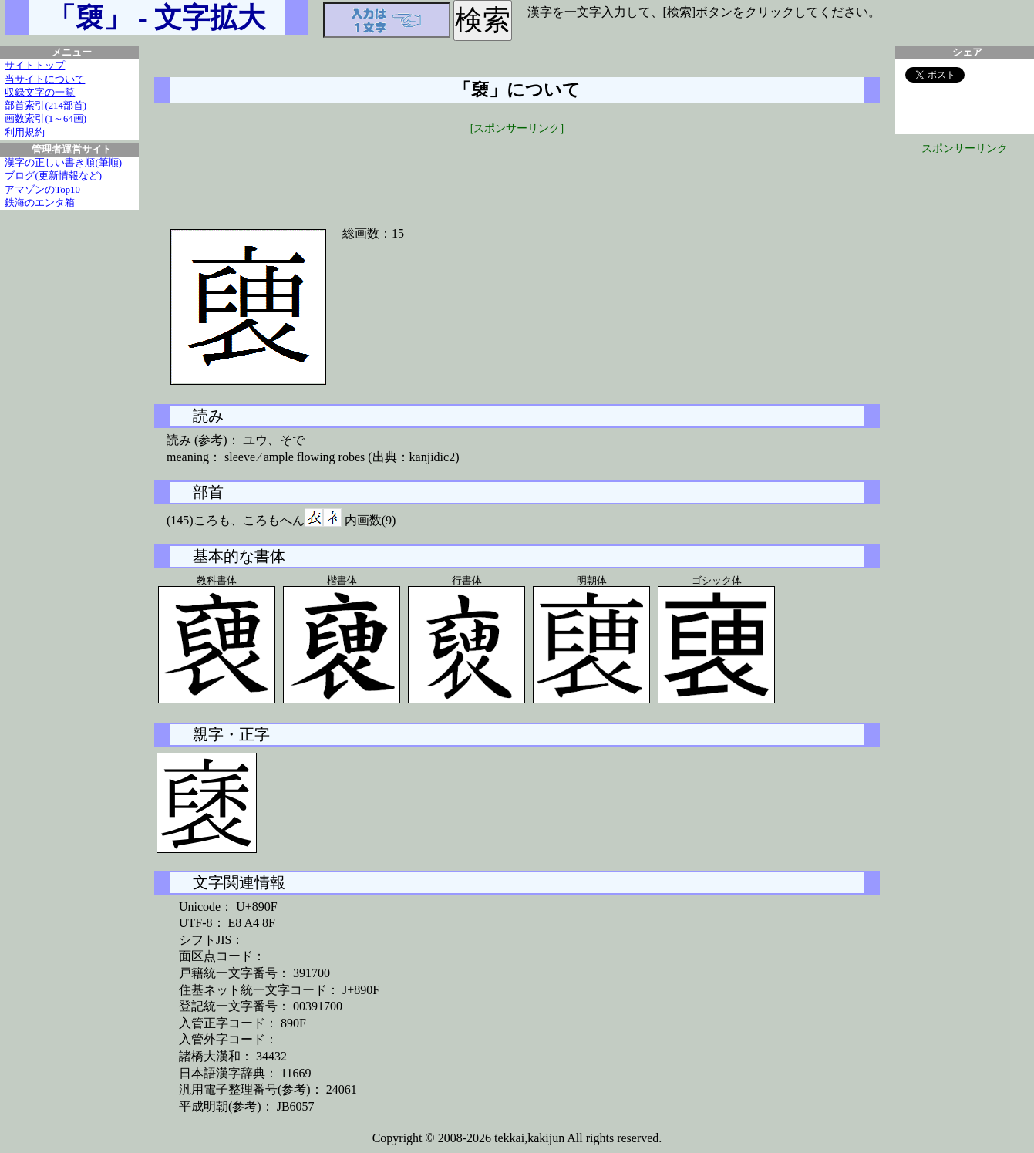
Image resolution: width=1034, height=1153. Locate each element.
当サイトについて (45, 79)
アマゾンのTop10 (42, 189)
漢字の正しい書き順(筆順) (63, 162)
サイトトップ (35, 65)
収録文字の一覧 (40, 92)
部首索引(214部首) (45, 105)
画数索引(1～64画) (45, 118)
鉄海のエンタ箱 (40, 202)
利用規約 (25, 132)
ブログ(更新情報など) (53, 175)
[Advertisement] (517, 171)
